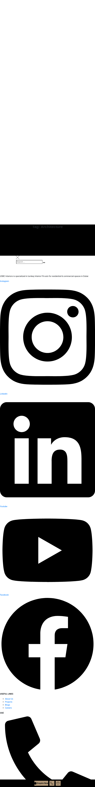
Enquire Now (41, 783)
